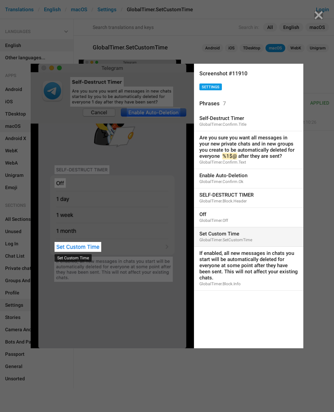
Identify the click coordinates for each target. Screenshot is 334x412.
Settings (210, 87)
